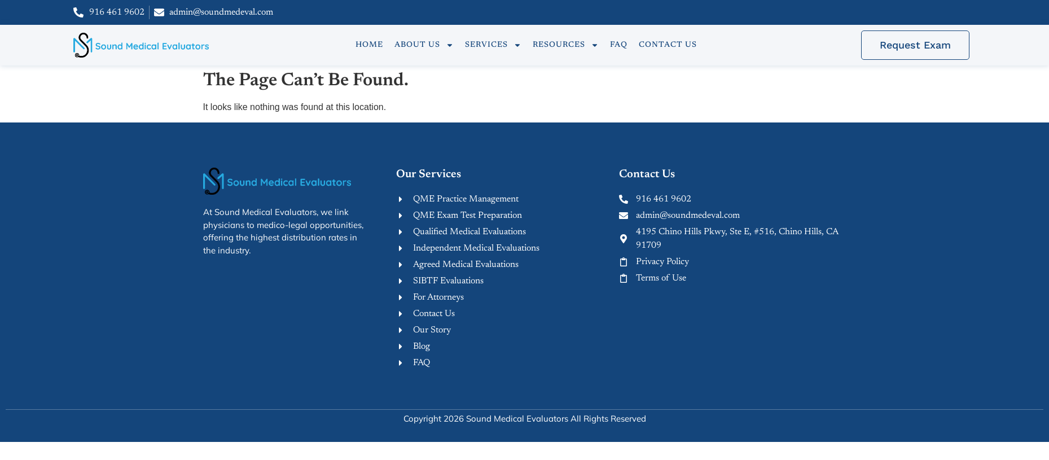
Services (493, 45)
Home (369, 45)
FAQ (618, 45)
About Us (424, 45)
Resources (566, 45)
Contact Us (668, 45)
